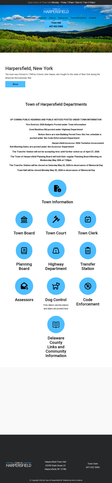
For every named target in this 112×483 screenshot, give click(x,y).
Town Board (24, 233)
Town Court (56, 233)
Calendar (42, 18)
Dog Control (56, 299)
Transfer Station (87, 266)
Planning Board (24, 266)
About (15, 84)
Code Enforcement (87, 301)
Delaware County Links (55, 342)
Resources (63, 18)
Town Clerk (88, 233)
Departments (30, 18)
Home (18, 18)
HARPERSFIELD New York (56, 445)
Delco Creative (77, 480)
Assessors (24, 299)
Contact (92, 18)
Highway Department (56, 266)
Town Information (78, 18)
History (52, 18)
